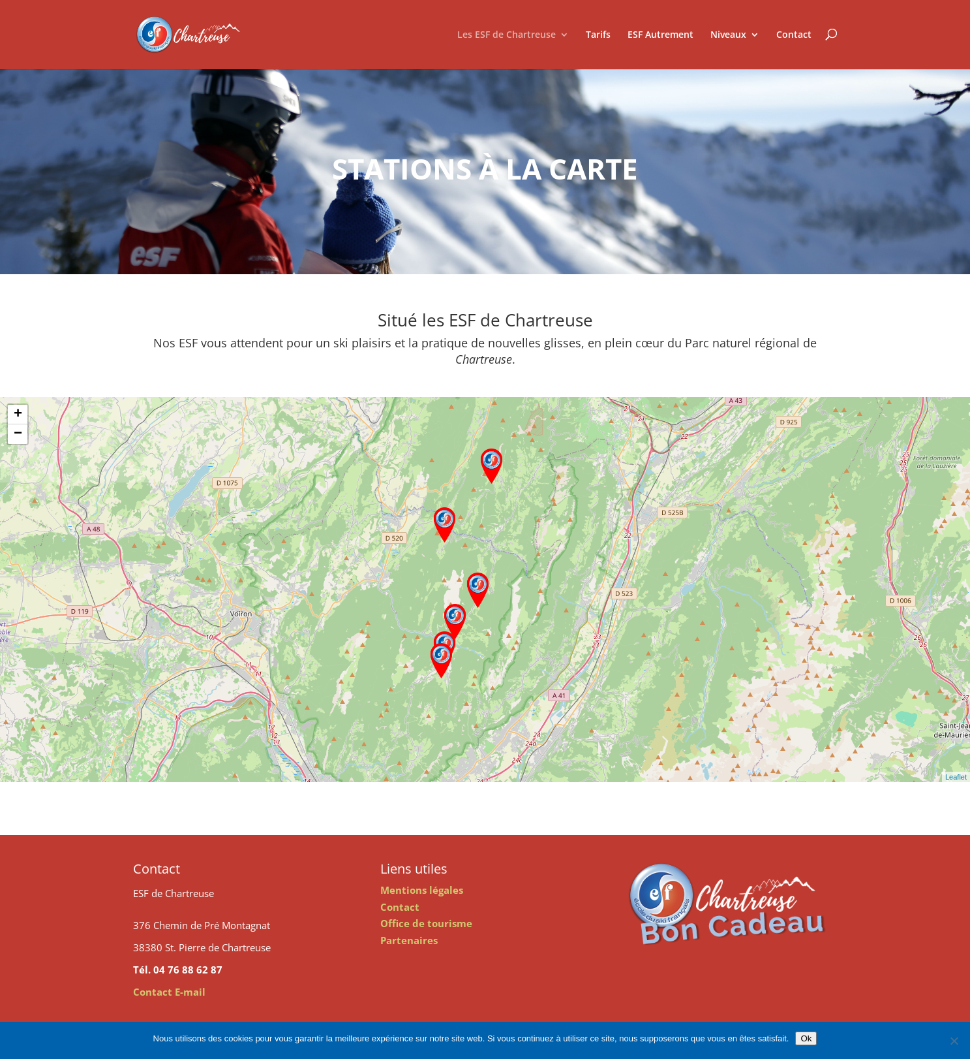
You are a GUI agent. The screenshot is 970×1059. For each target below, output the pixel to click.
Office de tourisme (426, 923)
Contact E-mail (169, 991)
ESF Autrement (660, 34)
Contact (793, 34)
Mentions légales (421, 889)
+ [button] (18, 414)
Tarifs (598, 34)
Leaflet (956, 777)
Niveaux (728, 34)
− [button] (18, 434)
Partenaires (409, 940)
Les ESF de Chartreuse (506, 34)
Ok (805, 1038)
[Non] (953, 1040)
